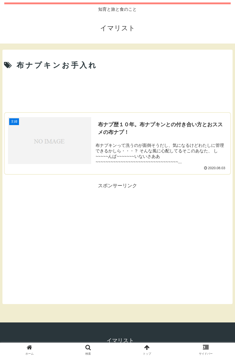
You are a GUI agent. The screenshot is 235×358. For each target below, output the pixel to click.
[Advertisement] (117, 89)
